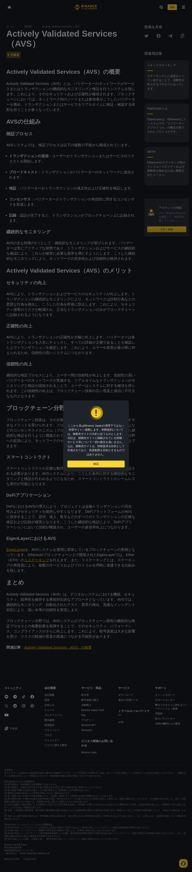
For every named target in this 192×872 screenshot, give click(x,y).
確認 (96, 465)
